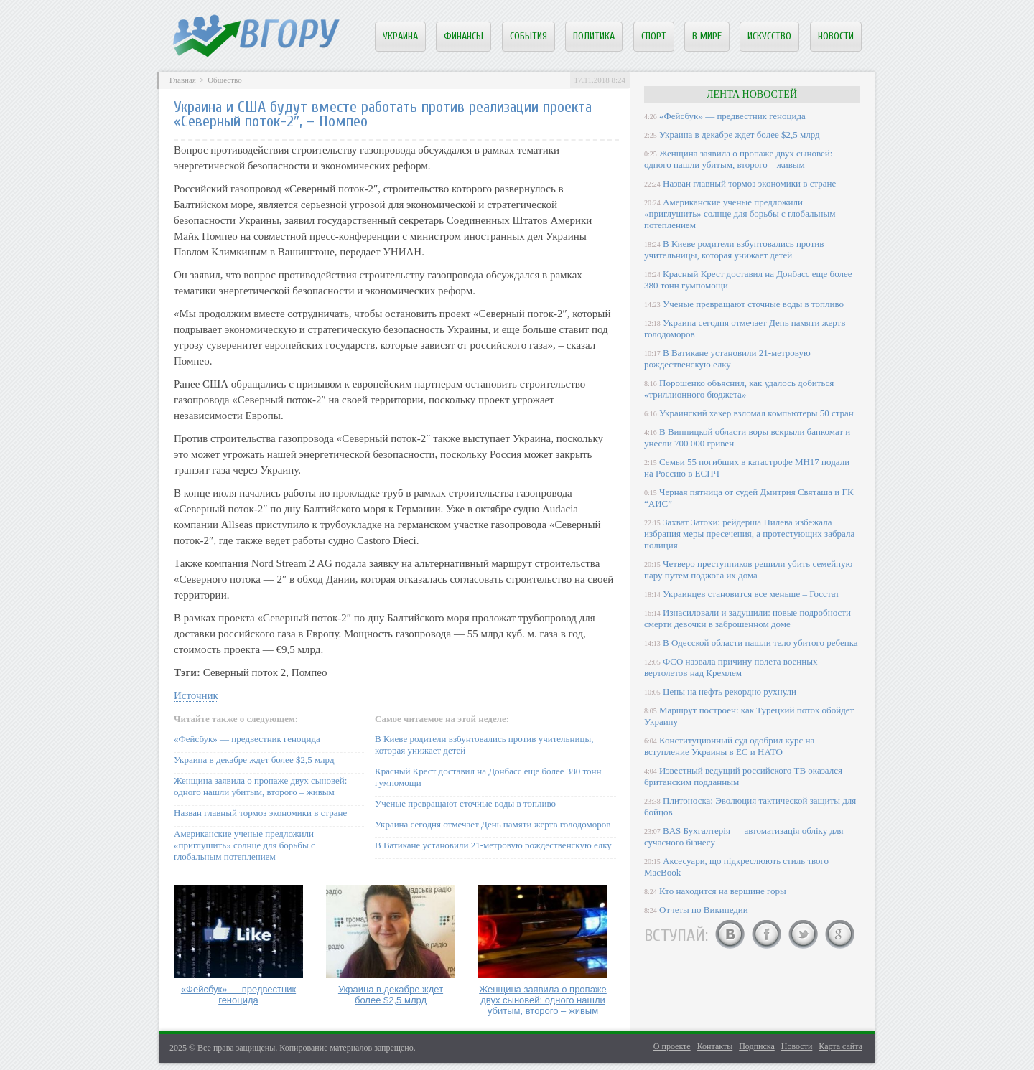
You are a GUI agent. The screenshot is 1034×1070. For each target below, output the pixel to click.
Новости (836, 36)
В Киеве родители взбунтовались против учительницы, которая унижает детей (734, 249)
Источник (196, 695)
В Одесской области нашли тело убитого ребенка (760, 642)
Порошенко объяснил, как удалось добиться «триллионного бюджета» (739, 388)
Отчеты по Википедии (703, 909)
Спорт (653, 36)
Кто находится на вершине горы (722, 891)
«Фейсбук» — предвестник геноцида (247, 738)
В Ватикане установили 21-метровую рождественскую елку (493, 845)
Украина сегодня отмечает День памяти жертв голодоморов (492, 824)
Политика (594, 36)
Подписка (757, 1046)
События (528, 36)
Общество (224, 79)
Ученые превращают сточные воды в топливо (465, 803)
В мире (707, 36)
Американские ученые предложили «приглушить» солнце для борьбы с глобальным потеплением (244, 845)
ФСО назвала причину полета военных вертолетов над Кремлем (730, 667)
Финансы (463, 36)
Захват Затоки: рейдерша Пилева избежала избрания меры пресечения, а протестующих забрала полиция (749, 533)
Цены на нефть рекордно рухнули (729, 691)
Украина (400, 36)
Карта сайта (840, 1046)
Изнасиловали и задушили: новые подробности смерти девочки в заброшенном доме (747, 618)
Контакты (715, 1046)
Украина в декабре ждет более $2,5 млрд (254, 759)
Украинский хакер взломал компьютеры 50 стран (756, 413)
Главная (182, 79)
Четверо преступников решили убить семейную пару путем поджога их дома (748, 569)
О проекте (672, 1046)
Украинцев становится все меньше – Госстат (751, 593)
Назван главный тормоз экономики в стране (260, 812)
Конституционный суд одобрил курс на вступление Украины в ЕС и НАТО (729, 746)
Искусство (769, 36)
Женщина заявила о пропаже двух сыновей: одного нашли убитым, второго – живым (260, 786)
